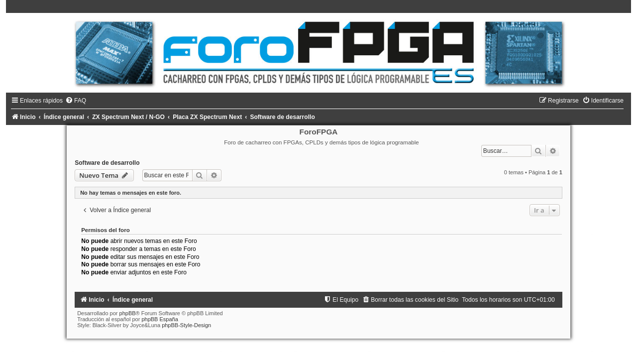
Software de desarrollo (107, 162)
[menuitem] (75, 100)
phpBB (127, 313)
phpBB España (159, 319)
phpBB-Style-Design (186, 325)
